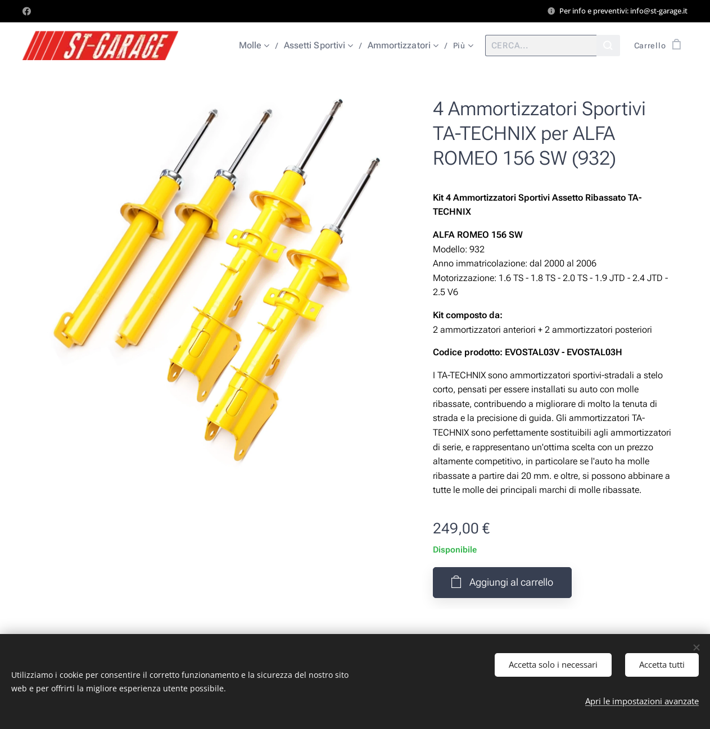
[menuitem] (260, 45)
